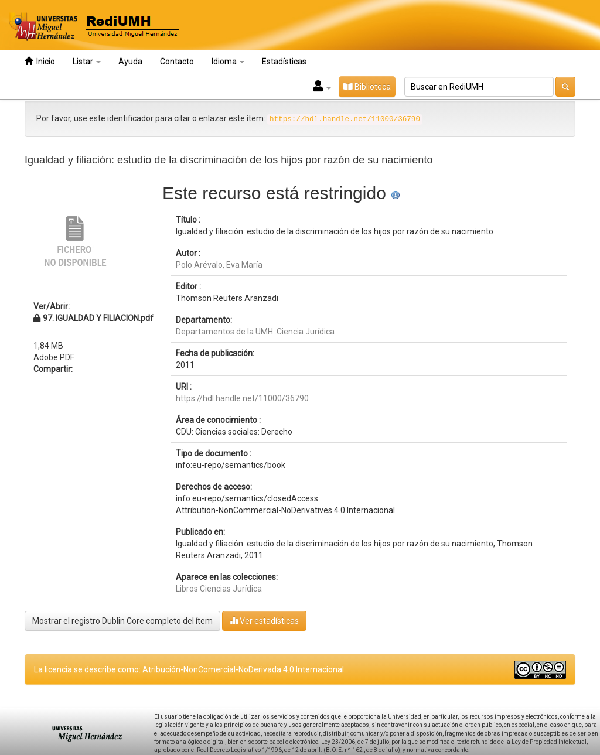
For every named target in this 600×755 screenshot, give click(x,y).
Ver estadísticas (264, 621)
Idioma (228, 61)
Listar (87, 61)
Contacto (177, 61)
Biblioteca (367, 86)
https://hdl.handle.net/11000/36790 (242, 398)
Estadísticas (284, 61)
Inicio (40, 61)
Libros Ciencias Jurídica (219, 588)
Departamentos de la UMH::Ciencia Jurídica (255, 331)
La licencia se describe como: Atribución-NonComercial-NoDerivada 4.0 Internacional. (190, 669)
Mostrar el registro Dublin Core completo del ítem (122, 621)
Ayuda (130, 61)
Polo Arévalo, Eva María (219, 264)
